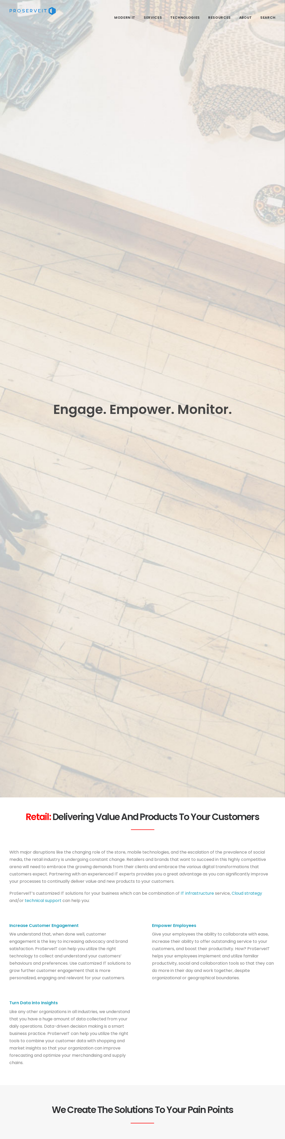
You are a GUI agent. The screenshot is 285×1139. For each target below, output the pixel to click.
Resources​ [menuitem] (219, 17)
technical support (43, 901)
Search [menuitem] (268, 17)
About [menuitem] (245, 17)
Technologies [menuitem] (185, 17)
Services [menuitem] (153, 17)
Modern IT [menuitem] (124, 17)
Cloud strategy (247, 893)
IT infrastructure (197, 893)
